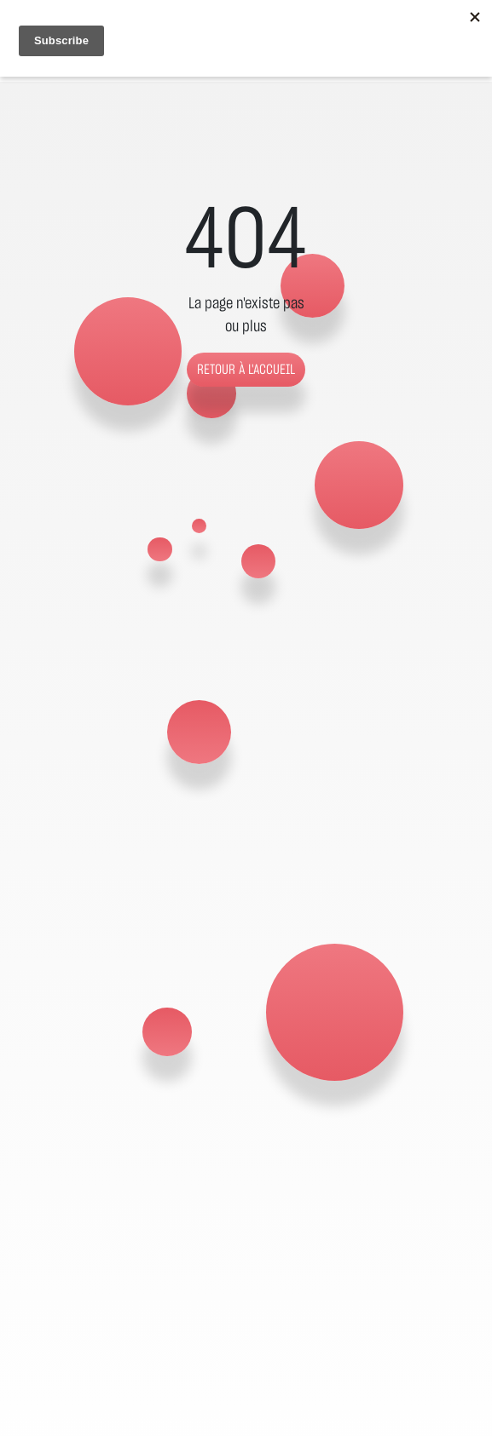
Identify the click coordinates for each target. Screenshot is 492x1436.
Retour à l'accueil (246, 369)
